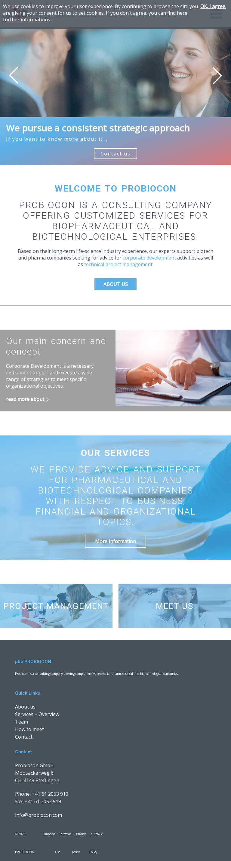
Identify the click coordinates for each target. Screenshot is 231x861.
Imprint (49, 834)
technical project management (117, 264)
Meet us (175, 606)
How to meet (29, 729)
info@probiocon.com (38, 815)
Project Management (56, 606)
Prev (13, 75)
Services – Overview (37, 714)
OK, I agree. (213, 6)
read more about (25, 399)
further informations (26, 19)
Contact (23, 736)
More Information (115, 541)
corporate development (150, 257)
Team (21, 721)
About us (115, 284)
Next (217, 75)
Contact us (115, 153)
